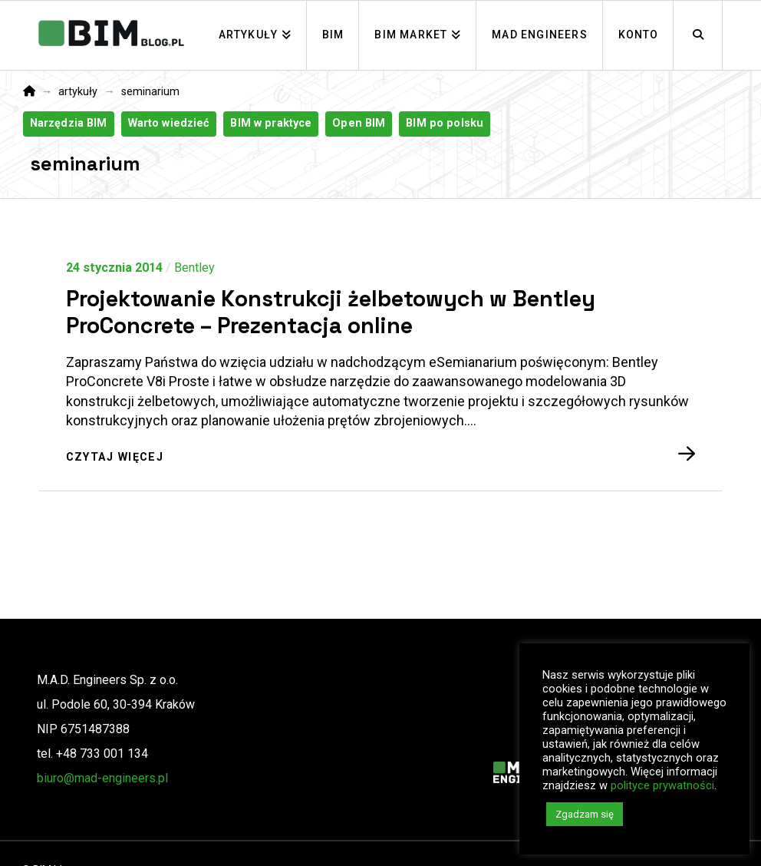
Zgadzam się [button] (584, 814)
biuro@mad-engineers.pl (102, 778)
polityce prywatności (662, 785)
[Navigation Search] (698, 35)
